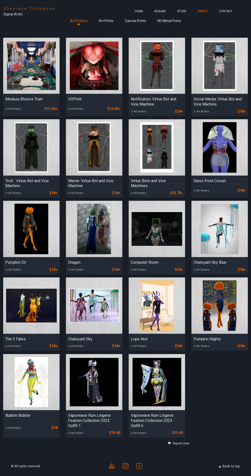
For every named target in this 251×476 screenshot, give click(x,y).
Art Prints (106, 21)
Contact (225, 11)
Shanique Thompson (30, 8)
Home (139, 11)
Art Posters (79, 21)
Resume (160, 11)
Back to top (229, 466)
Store (182, 11)
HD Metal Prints (169, 21)
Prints (203, 11)
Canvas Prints (135, 21)
